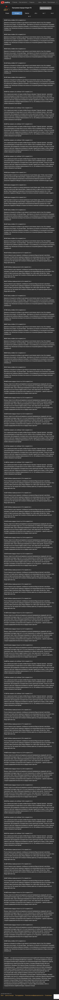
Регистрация (51, 2)
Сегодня (17, 13)
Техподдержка (19, 995)
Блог (2, 995)
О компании (48, 995)
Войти (44, 2)
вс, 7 (44, 13)
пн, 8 (52, 13)
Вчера (7, 13)
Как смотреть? (22, 2)
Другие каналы (45, 8)
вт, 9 (29, 16)
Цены (40, 2)
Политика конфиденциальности (34, 995)
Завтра (27, 13)
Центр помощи (9, 995)
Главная (14, 2)
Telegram (31, 2)
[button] (56, 2)
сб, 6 (36, 13)
